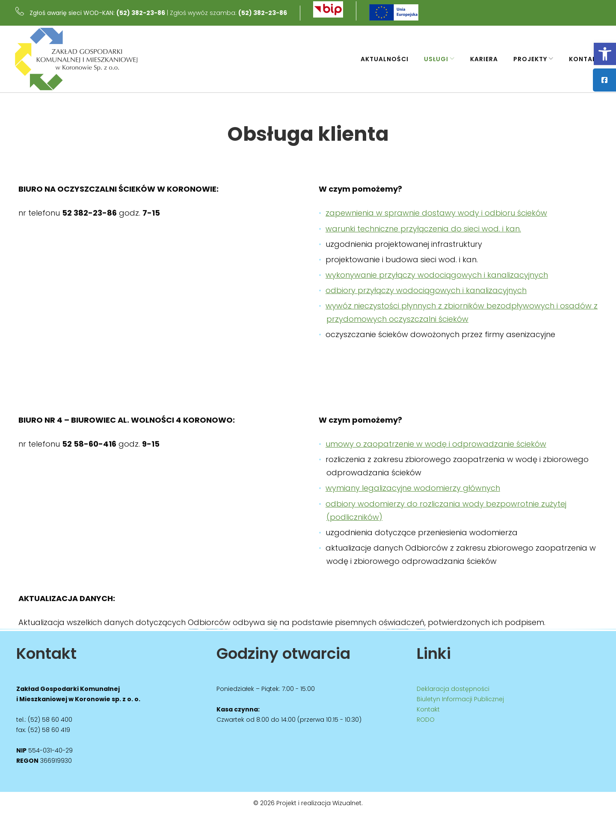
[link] (605, 54)
